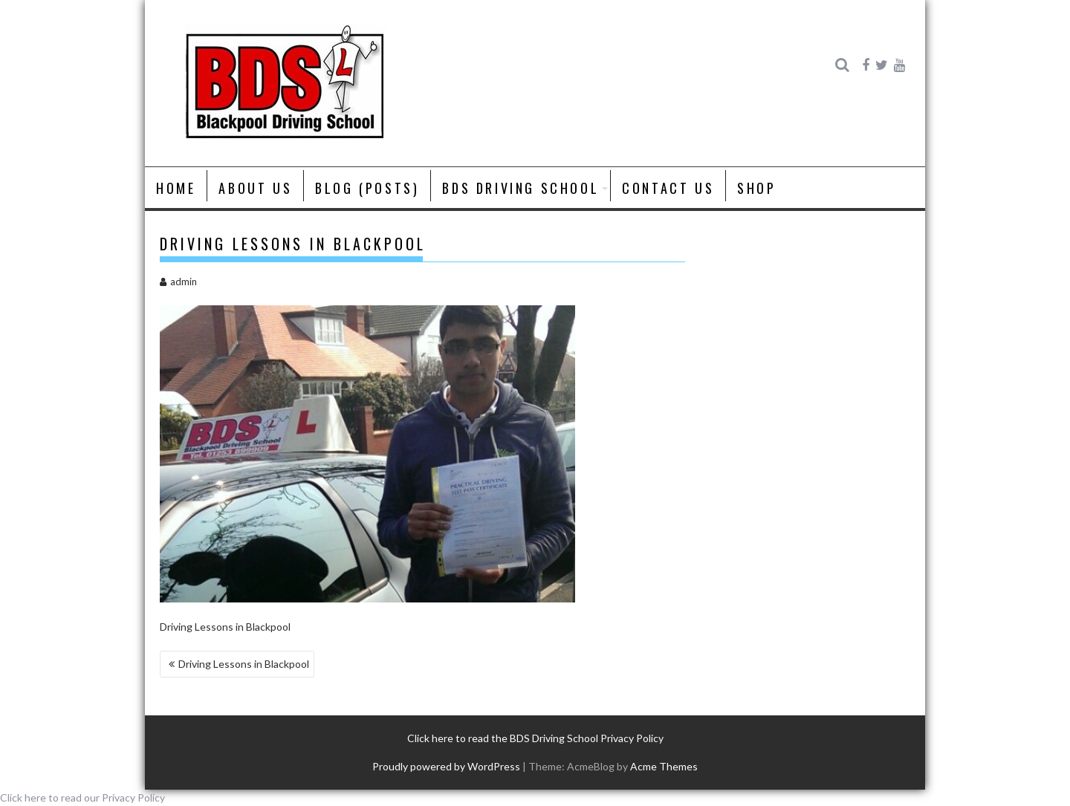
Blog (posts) (367, 188)
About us (255, 188)
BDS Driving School (520, 188)
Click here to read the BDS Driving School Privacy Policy (535, 738)
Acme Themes (664, 766)
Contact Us (668, 188)
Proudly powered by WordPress (446, 766)
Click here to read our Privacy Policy (82, 797)
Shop (756, 188)
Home (175, 188)
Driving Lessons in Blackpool (243, 663)
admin (178, 281)
